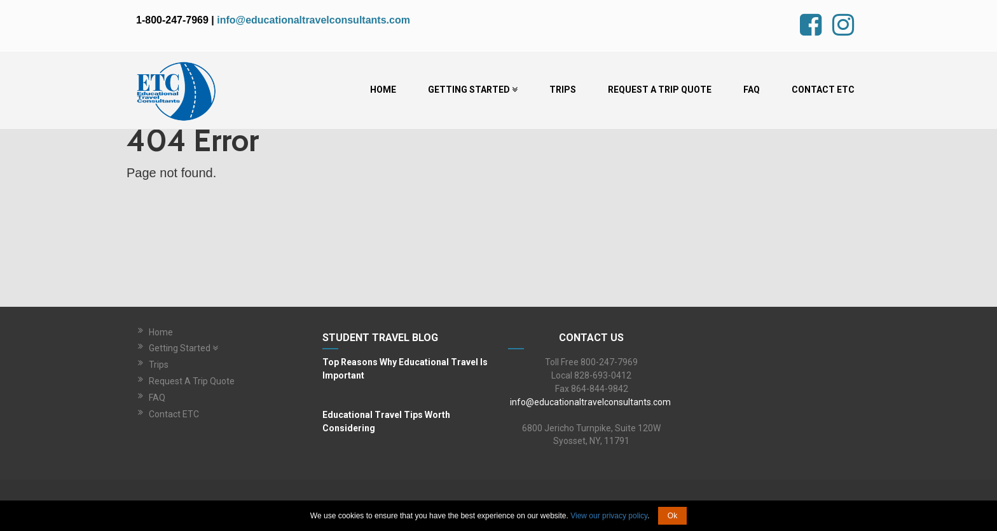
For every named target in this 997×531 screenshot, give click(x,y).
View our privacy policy (608, 515)
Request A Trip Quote (660, 89)
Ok (672, 515)
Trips (562, 89)
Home (383, 89)
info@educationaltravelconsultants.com (313, 20)
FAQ (751, 89)
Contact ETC (823, 89)
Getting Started (473, 89)
